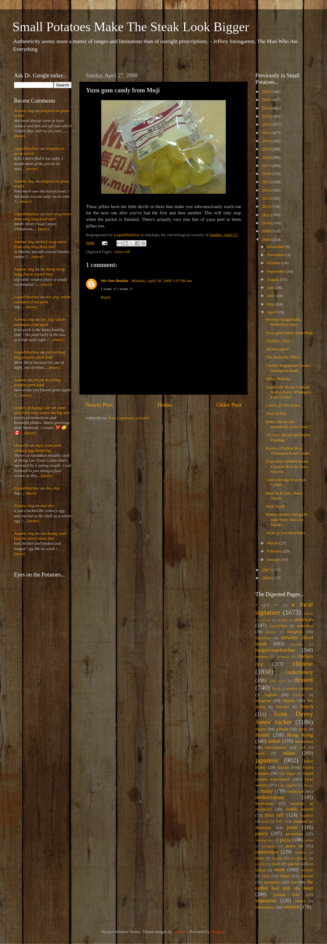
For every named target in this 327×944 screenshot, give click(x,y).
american (304, 619)
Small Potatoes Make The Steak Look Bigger (130, 27)
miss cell (122, 251)
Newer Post (99, 404)
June (271, 295)
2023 (266, 116)
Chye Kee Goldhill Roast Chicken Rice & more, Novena (287, 466)
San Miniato (298, 858)
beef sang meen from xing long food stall (43, 216)
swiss (266, 876)
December (276, 246)
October (274, 262)
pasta (292, 827)
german (282, 729)
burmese (261, 656)
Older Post (228, 404)
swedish (307, 870)
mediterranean (269, 797)
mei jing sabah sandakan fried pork (42, 299)
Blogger (217, 931)
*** (276, 605)
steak (279, 870)
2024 (266, 108)
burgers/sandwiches (275, 650)
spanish (293, 863)
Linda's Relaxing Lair (32, 407)
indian (274, 741)
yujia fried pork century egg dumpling (37, 448)
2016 (266, 173)
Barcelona (263, 638)
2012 (266, 206)
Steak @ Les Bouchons (285, 532)
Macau (308, 785)
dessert (303, 680)
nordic (265, 821)
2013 (266, 198)
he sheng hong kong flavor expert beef (39, 271)
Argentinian (278, 626)
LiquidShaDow (26, 148)
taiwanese (272, 882)
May (271, 304)
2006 (266, 578)
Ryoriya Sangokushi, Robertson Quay (283, 322)
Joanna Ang (24, 110)
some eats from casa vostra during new (42, 410)
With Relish (276, 413)
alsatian (282, 620)
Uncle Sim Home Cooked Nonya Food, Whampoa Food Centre (288, 392)
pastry (261, 833)
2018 (266, 157)
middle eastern (299, 809)
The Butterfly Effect (283, 357)
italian (288, 753)
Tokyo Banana (278, 378)
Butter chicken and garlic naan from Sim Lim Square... (287, 519)
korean (283, 767)
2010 (266, 223)
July (271, 287)
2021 (266, 132)
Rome (259, 858)
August (273, 279)
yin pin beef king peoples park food (39, 354)
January (274, 559)
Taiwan (307, 875)
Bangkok (294, 631)
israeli (260, 753)
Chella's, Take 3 (279, 340)
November (276, 254)
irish (302, 747)
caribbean (283, 657)
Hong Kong (300, 735)
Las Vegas (287, 773)
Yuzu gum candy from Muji (289, 332)
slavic (276, 864)
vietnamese (264, 907)
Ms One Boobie (115, 280)
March (273, 543)
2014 (266, 190)
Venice (300, 901)
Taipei (285, 875)
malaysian (296, 791)
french (306, 706)
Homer (262, 735)
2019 (266, 149)
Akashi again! (277, 349)
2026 (266, 91)
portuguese (269, 846)
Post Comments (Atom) (129, 418)
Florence (282, 707)
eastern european (300, 688)
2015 (266, 181)
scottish (260, 864)
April (272, 312)
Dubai (276, 688)
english (270, 694)
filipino (289, 700)
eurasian (299, 695)
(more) (19, 136)
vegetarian (265, 900)
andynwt (180, 931)
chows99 (21, 445)
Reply (106, 297)
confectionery (299, 672)
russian (277, 858)
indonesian (304, 741)
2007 (266, 569)
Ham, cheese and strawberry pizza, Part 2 (288, 424)
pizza (285, 840)
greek (303, 729)
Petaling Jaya (264, 840)
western (291, 907)
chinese (303, 663)
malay (267, 791)
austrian (271, 632)
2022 (266, 124)
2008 (266, 239)
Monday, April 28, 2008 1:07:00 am (161, 280)
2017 (266, 165)
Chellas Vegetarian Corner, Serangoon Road (288, 368)
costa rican (277, 681)
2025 (266, 99)
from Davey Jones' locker (284, 718)
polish (309, 840)
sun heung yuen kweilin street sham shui (40, 536)
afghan (308, 613)
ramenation (266, 852)
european (263, 700)
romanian (300, 852)
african (265, 620)
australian (305, 625)
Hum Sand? (276, 506)
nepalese (306, 815)
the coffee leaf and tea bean (284, 885)
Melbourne (264, 803)
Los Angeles (287, 785)
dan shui (52, 488)
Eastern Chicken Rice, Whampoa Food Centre (288, 450)
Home (165, 404)
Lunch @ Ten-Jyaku (283, 405)
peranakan (294, 833)
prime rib (294, 846)
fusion (260, 729)
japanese (266, 760)
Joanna (20, 379)
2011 (266, 214)
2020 (266, 141)
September (276, 271)
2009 (266, 231)
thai (294, 882)
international (276, 747)
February (275, 551)
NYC (280, 821)
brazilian (297, 644)
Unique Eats (286, 894)
